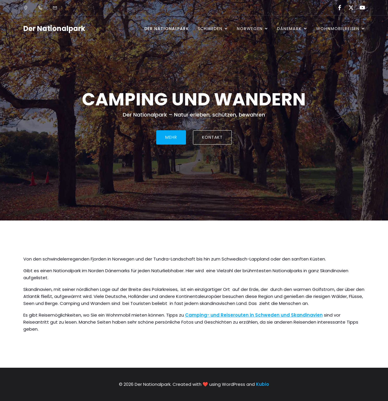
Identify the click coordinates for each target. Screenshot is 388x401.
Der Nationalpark (166, 29)
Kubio (262, 384)
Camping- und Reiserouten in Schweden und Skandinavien (254, 315)
